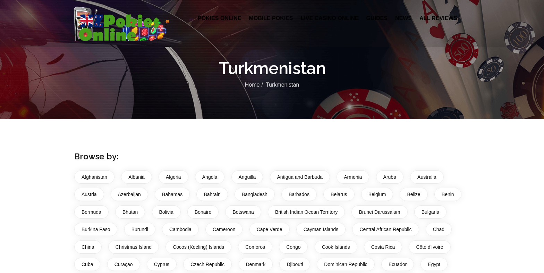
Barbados (299, 194)
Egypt (434, 264)
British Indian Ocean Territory (306, 212)
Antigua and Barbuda (300, 177)
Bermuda (91, 212)
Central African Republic (385, 229)
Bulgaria (430, 212)
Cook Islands (336, 247)
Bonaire (203, 212)
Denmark (256, 264)
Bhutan (130, 212)
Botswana (243, 212)
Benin (448, 194)
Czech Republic (207, 264)
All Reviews (438, 18)
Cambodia (180, 229)
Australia (426, 177)
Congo (293, 247)
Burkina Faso (96, 229)
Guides (377, 18)
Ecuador (398, 264)
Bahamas (172, 194)
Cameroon (224, 229)
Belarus (339, 194)
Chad (438, 229)
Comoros (255, 247)
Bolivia (166, 212)
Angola (210, 177)
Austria (89, 194)
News (403, 18)
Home (252, 85)
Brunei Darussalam (379, 212)
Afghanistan (94, 177)
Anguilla (247, 177)
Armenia (353, 177)
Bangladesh (254, 194)
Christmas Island (134, 247)
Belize (413, 194)
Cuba (87, 264)
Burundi (139, 229)
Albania (136, 177)
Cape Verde (269, 229)
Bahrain (212, 194)
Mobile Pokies (271, 18)
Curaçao (123, 264)
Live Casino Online (329, 18)
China (88, 247)
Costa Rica (383, 247)
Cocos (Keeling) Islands (198, 247)
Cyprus (161, 264)
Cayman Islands (321, 229)
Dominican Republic (345, 264)
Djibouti (295, 264)
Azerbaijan (129, 194)
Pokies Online (219, 18)
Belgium (377, 194)
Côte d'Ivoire (429, 247)
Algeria (173, 177)
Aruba (389, 177)
